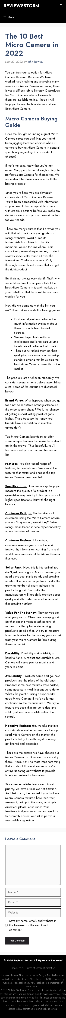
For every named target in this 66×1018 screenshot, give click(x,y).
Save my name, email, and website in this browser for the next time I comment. (32, 925)
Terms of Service (34, 968)
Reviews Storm (23, 960)
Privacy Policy (17, 968)
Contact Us (49, 968)
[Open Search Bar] (61, 6)
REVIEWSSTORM (21, 5)
